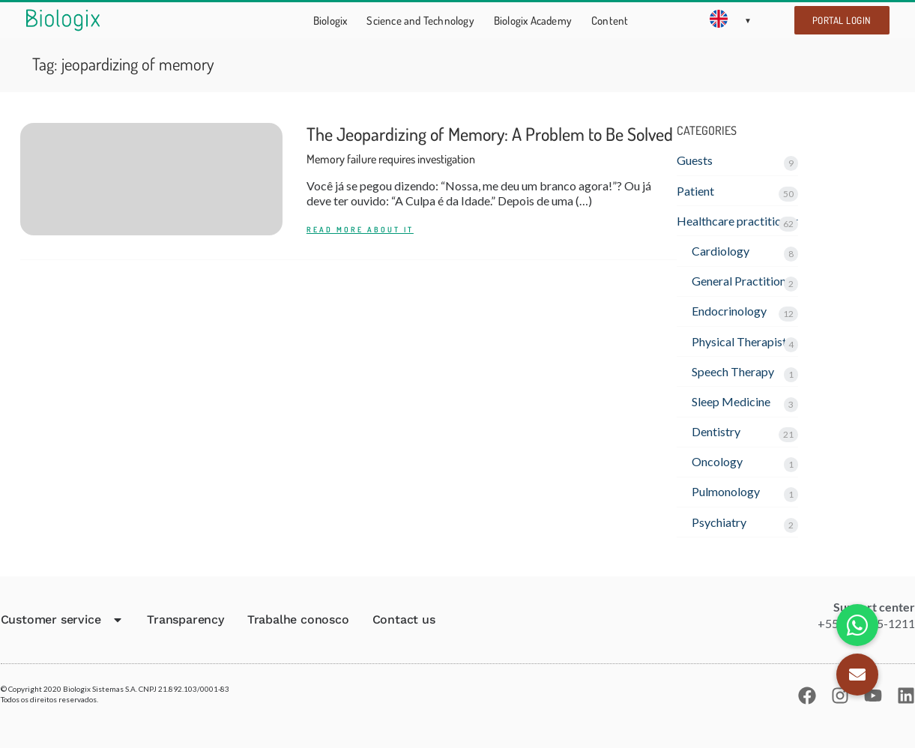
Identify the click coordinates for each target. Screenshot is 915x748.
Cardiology (720, 251)
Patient (695, 191)
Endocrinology (729, 311)
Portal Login (842, 20)
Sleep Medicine (731, 401)
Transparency (185, 619)
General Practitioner (744, 281)
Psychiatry (719, 522)
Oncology (717, 461)
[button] (857, 675)
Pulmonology (726, 491)
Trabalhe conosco (298, 619)
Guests (695, 160)
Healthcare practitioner (737, 221)
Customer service (62, 619)
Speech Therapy (733, 371)
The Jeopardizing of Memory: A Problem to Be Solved (489, 144)
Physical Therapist (739, 341)
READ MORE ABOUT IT (360, 229)
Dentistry (716, 431)
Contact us (403, 619)
